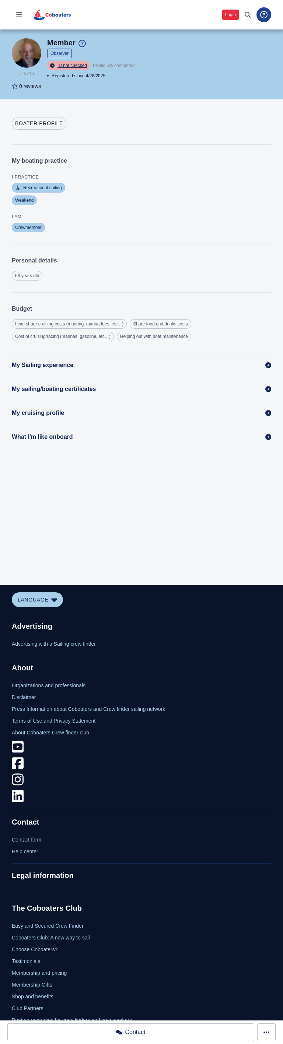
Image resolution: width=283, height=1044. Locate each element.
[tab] (39, 123)
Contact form (26, 840)
